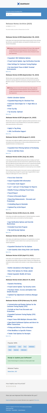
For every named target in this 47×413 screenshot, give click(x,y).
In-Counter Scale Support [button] (16, 184)
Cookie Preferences (21, 410)
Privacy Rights (14, 410)
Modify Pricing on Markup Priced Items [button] (20, 190)
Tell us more (36, 400)
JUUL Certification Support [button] (16, 131)
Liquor (19, 346)
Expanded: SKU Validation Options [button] (19, 58)
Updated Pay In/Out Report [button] (16, 207)
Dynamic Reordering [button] (14, 284)
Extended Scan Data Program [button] (17, 227)
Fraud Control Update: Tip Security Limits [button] (21, 287)
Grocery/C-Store (12, 346)
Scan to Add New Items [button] (15, 151)
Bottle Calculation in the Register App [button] (20, 268)
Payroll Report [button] (12, 193)
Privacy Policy (8, 410)
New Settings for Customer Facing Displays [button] (22, 64)
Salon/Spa (16, 350)
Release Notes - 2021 (12, 371)
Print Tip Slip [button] (12, 109)
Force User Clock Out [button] (14, 178)
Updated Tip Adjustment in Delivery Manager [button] (22, 295)
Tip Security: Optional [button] (15, 112)
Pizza (25, 346)
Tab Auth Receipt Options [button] (16, 230)
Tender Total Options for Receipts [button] (18, 334)
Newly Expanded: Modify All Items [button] (19, 274)
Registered (8, 400)
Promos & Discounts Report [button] (16, 196)
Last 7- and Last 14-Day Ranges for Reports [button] (22, 187)
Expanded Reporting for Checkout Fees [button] (20, 101)
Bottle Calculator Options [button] (16, 98)
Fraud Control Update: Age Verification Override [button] (23, 61)
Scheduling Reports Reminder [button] (17, 204)
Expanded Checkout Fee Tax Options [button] (19, 247)
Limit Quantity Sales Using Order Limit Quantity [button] (23, 250)
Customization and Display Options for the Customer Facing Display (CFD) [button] (21, 305)
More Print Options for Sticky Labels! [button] (20, 271)
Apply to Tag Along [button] (14, 128)
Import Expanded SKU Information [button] (19, 181)
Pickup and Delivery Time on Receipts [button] (20, 327)
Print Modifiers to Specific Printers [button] (19, 330)
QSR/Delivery (31, 346)
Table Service (23, 350)
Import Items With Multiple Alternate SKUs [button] (22, 319)
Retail (10, 350)
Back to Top (8, 71)
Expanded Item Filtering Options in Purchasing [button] (23, 148)
